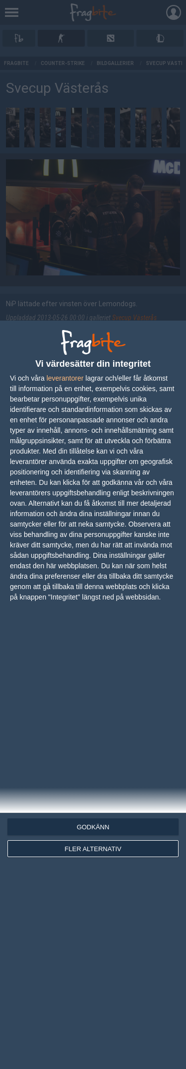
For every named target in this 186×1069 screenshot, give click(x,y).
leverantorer (65, 378)
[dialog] (93, 695)
